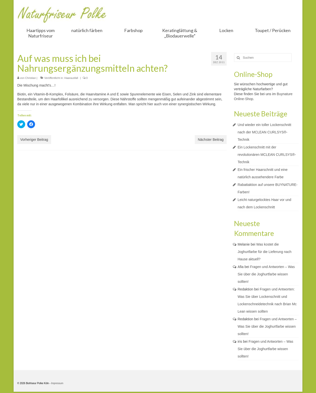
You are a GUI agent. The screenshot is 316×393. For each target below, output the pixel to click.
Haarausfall (71, 77)
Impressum (57, 383)
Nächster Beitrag (210, 140)
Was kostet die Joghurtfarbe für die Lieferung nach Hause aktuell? (265, 251)
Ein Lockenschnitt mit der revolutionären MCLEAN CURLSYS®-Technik (267, 154)
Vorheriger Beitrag (34, 140)
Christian (30, 77)
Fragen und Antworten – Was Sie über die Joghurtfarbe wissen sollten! (266, 274)
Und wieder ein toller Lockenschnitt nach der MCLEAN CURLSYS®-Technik (264, 132)
